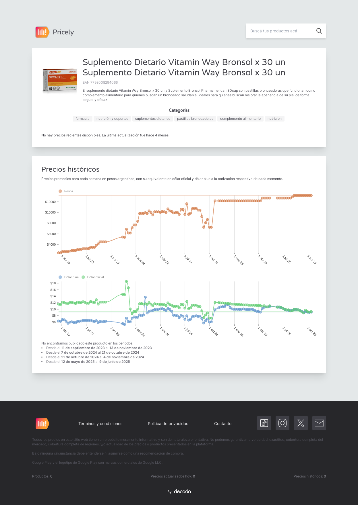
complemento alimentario (240, 118)
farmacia (83, 118)
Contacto (222, 423)
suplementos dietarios (152, 118)
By (179, 492)
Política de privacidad (168, 423)
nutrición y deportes (112, 118)
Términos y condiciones (100, 423)
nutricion (275, 118)
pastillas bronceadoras (195, 118)
